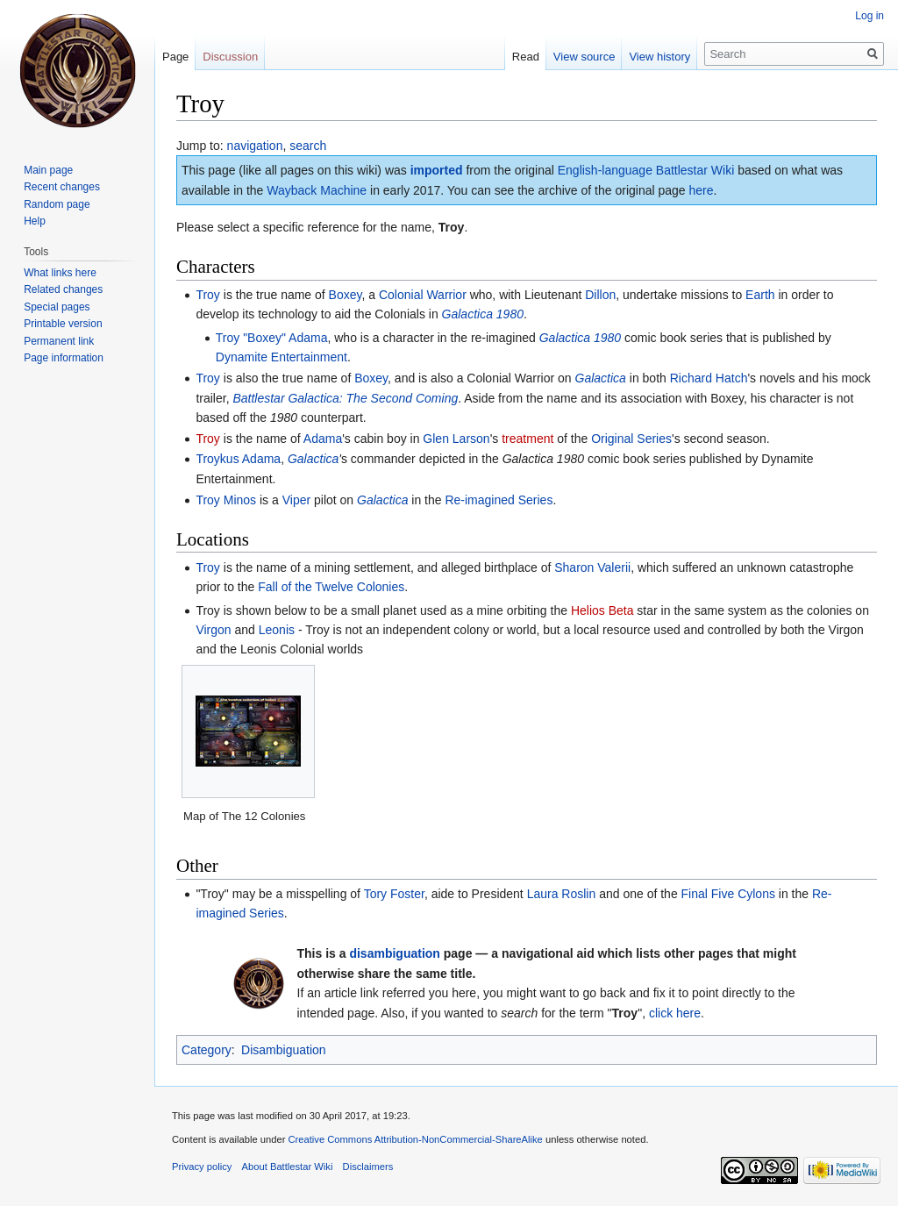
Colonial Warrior (423, 295)
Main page (48, 170)
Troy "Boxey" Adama (272, 338)
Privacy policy (202, 1166)
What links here (60, 273)
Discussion (230, 56)
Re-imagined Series (498, 500)
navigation (255, 146)
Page (175, 56)
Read (525, 56)
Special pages (56, 307)
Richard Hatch (709, 378)
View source (584, 56)
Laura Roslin (561, 894)
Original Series (631, 439)
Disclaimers (368, 1166)
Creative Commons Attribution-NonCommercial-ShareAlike (415, 1139)
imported (436, 170)
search (307, 146)
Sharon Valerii (592, 567)
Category (207, 1050)
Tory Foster (394, 894)
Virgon (213, 630)
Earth (759, 295)
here (701, 190)
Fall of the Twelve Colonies (331, 587)
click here (675, 1013)
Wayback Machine (317, 190)
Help (35, 221)
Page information (63, 358)
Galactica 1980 (483, 314)
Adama (322, 439)
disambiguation (394, 953)
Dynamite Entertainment (281, 357)
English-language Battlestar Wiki (646, 170)
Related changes (63, 289)
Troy (207, 295)
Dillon (600, 295)
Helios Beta (602, 610)
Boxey (345, 295)
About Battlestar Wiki (287, 1166)
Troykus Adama (238, 459)
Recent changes (62, 187)
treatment (527, 439)
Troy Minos (226, 500)
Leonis (277, 630)
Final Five (708, 894)
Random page (56, 204)
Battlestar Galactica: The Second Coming (345, 398)
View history (659, 56)
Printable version (63, 324)
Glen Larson (456, 439)
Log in (869, 16)
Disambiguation (283, 1050)
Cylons (756, 894)
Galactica (600, 378)
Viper (296, 500)
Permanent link (59, 341)
